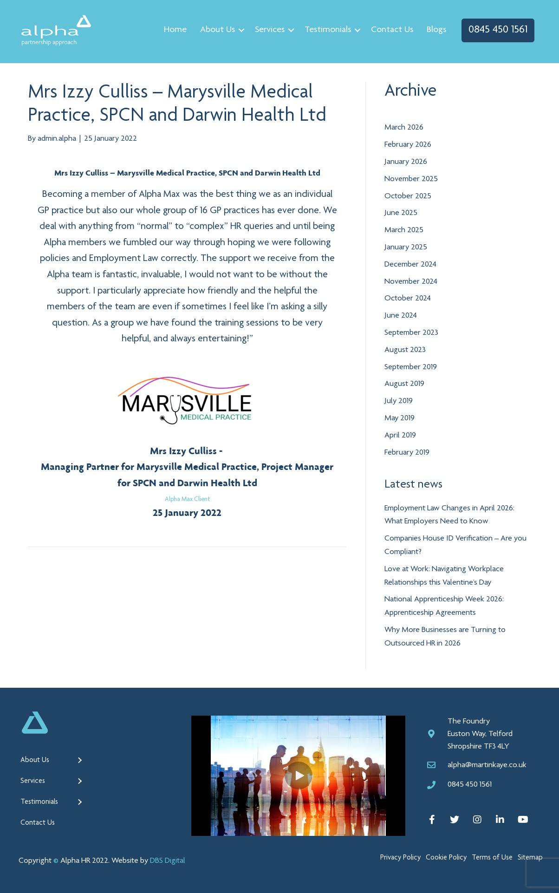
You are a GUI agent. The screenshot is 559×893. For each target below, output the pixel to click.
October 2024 (407, 298)
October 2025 (407, 196)
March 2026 (403, 128)
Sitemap (530, 857)
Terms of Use (492, 857)
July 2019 (398, 401)
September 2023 (411, 332)
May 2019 (399, 418)
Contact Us (390, 30)
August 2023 (405, 349)
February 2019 (406, 452)
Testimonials (325, 30)
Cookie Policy (446, 857)
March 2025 (403, 230)
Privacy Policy (400, 857)
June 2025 (400, 213)
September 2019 (410, 367)
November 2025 (411, 179)
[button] (298, 775)
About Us (215, 30)
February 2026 (407, 144)
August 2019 (404, 383)
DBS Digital (167, 860)
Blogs (434, 30)
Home (173, 30)
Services (267, 30)
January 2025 (405, 247)
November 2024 (410, 281)
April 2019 (400, 435)
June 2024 (400, 315)
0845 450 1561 (495, 30)
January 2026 (405, 161)
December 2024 (410, 264)
